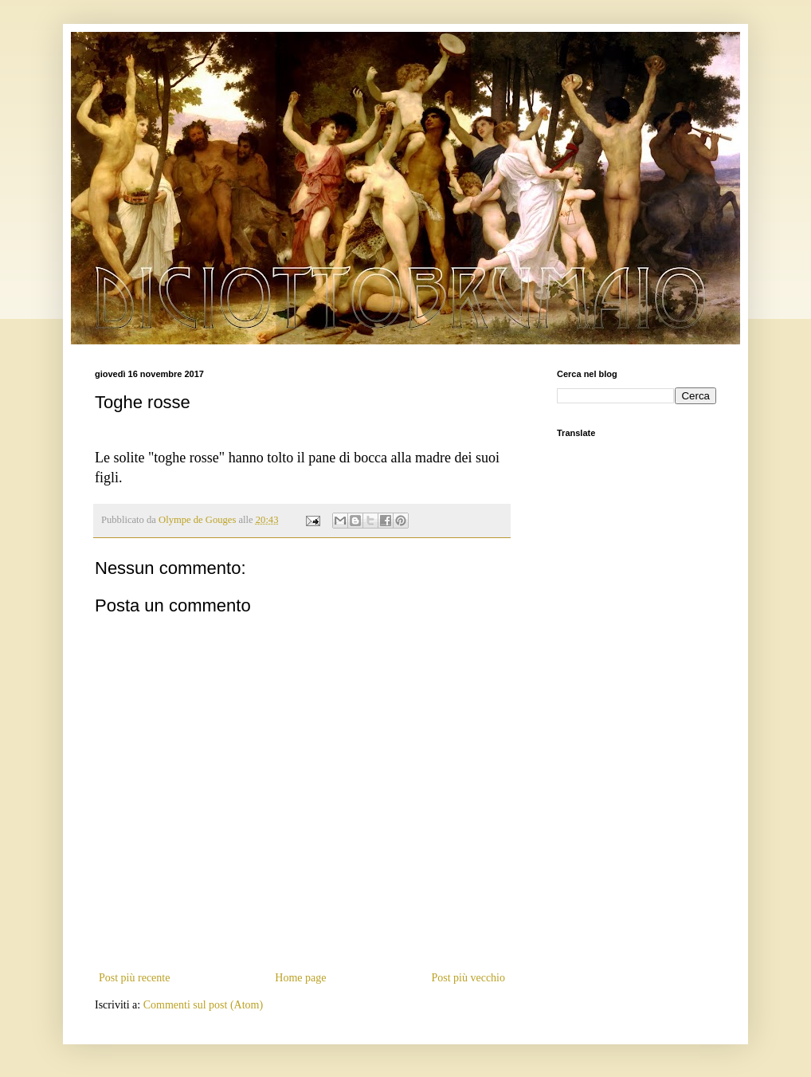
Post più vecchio (468, 978)
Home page (300, 978)
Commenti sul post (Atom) (203, 1005)
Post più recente (134, 978)
